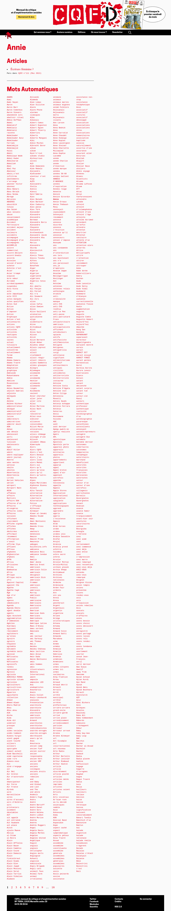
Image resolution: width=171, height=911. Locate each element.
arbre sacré (59, 554)
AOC (55, 422)
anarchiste (35, 705)
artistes (57, 787)
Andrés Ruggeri (38, 825)
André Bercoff (37, 805)
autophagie (81, 455)
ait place (12, 825)
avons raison (83, 636)
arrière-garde (60, 713)
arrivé (56, 715)
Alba (32, 117)
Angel (33, 828)
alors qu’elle (37, 470)
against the (13, 585)
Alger (33, 268)
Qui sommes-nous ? (42, 32)
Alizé (33, 337)
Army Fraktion (60, 677)
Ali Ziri (34, 299)
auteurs (80, 401)
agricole (11, 674)
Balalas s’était (84, 853)
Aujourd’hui (82, 322)
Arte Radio (58, 751)
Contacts (119, 899)
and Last (34, 787)
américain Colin (38, 570)
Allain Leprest (38, 347)
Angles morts (36, 853)
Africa (10, 562)
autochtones (82, 424)
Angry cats (35, 869)
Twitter (93, 899)
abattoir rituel (15, 117)
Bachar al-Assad (84, 746)
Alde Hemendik (37, 166)
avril (79, 662)
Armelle (57, 649)
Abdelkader (12, 135)
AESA (9, 491)
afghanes (11, 552)
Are (55, 593)
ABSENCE (11, 202)
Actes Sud (12, 304)
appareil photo (61, 447)
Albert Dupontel (38, 125)
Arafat (56, 539)
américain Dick (38, 577)
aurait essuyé (83, 355)
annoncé (57, 220)
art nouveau (59, 749)
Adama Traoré (13, 363)
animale (57, 97)
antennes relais (61, 289)
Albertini (35, 133)
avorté (79, 649)
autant (79, 381)
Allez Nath (35, 409)
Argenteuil (58, 608)
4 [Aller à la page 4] (20, 887)
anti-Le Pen (59, 312)
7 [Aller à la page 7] (33, 887)
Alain (9, 840)
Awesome (80, 674)
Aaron (9, 105)
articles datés (61, 779)
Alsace (33, 488)
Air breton (12, 774)
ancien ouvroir (38, 751)
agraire (11, 639)
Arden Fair (58, 588)
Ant (55, 281)
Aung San (80, 330)
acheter (11, 266)
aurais (79, 347)
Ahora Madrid (13, 705)
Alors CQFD (35, 450)
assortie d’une (84, 148)
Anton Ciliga (60, 393)
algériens (35, 278)
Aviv (78, 608)
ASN (55, 818)
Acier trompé (13, 273)
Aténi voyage (83, 171)
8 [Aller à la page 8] (38, 887)
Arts (55, 795)
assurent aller (84, 153)
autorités (81, 465)
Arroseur (57, 728)
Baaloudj (80, 713)
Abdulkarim (12, 161)
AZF (78, 697)
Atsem (79, 186)
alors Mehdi (36, 462)
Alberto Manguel (38, 138)
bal (78, 828)
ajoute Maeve (13, 830)
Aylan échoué (83, 677)
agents (10, 613)
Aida (9, 718)
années (56, 171)
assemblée (58, 843)
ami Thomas (35, 641)
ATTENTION (81, 243)
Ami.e (33, 644)
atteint (80, 204)
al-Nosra (11, 838)
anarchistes (36, 723)
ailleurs (11, 743)
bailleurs (81, 790)
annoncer (57, 235)
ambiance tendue (38, 554)
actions (11, 324)
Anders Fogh (36, 797)
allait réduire (38, 360)
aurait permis (83, 360)
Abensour (11, 171)
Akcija (10, 833)
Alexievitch (36, 250)
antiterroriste (61, 376)
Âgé (8, 593)
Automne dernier (84, 442)
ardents (57, 590)
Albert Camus (36, 123)
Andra (33, 800)
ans (55, 245)
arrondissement (61, 720)
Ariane (56, 616)
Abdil (9, 153)
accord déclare (14, 253)
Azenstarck (81, 695)
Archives (57, 575)
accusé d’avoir (14, 263)
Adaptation (12, 365)
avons (79, 618)
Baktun (79, 825)
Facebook (94, 902)
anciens (34, 764)
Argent (56, 605)
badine (79, 761)
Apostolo (57, 442)
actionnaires (13, 322)
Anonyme (57, 243)
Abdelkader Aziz (15, 138)
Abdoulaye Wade (14, 156)
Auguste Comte (83, 317)
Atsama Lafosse (84, 184)
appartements (60, 460)
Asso (78, 107)
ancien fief (36, 749)
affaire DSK (13, 501)
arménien (57, 659)
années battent (61, 176)
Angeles (34, 835)
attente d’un (83, 240)
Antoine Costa (60, 386)
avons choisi (83, 623)
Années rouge (60, 189)
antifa (56, 337)
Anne (55, 130)
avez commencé (83, 547)
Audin (79, 307)
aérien (10, 483)
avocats (80, 611)
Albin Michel (36, 143)
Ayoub (79, 685)
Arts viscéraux (61, 797)
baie (78, 784)
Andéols (34, 795)
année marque (60, 169)
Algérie (34, 271)
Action (10, 307)
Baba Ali (80, 715)
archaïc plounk (61, 567)
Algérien (34, 273)
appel (56, 468)
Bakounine (81, 823)
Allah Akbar (36, 342)
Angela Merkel (37, 833)
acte (9, 291)
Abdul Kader (13, 158)
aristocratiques (61, 621)
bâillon (80, 797)
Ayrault (80, 692)
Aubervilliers (83, 273)
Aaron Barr (12, 107)
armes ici (58, 669)
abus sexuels (13, 212)
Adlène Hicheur (14, 404)
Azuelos (80, 710)
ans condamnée (60, 248)
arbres (56, 557)
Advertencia (13, 473)
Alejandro (35, 171)
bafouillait (82, 764)
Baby (78, 731)
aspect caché (60, 828)
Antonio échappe (61, 404)
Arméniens (58, 662)
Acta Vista (12, 289)
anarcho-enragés (38, 731)
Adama (9, 358)
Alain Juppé (13, 866)
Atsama (79, 181)
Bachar (79, 743)
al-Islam (11, 835)
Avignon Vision (84, 582)
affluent (11, 547)
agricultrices (14, 687)
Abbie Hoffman (14, 120)
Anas (32, 741)
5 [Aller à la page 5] (25, 887)
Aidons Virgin (14, 736)
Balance (80, 858)
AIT (8, 815)
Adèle (9, 378)
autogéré (80, 434)
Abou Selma (12, 194)
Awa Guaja (81, 667)
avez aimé (81, 539)
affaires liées (14, 511)
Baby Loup (81, 736)
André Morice (36, 818)
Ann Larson (58, 123)
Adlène (10, 401)
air (8, 769)
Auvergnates (82, 498)
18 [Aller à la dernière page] (53, 887)
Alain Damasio (14, 853)
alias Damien (36, 307)
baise (79, 800)
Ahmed (9, 700)
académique (12, 220)
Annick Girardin (61, 197)
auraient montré (84, 345)
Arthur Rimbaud (61, 761)
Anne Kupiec (59, 140)
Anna (55, 125)
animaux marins (61, 102)
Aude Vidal (81, 289)
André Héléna (36, 812)
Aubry (79, 276)
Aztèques (80, 708)
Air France (12, 787)
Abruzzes (11, 199)
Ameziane (34, 631)
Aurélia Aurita (84, 368)
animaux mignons (61, 105)
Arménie (57, 657)
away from (81, 672)
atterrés (80, 248)
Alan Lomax (35, 102)
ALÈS (32, 181)
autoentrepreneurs (85, 432)
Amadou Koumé (36, 516)
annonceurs (58, 238)
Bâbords (80, 720)
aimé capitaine (14, 756)
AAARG (9, 97)
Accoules (11, 261)
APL (55, 437)
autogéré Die (83, 437)
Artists (57, 792)
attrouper (81, 266)
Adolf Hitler (13, 450)
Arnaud (56, 682)
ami (31, 634)
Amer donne (35, 562)
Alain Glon (12, 864)
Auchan (79, 278)
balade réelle (83, 840)
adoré (9, 452)
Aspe (55, 825)
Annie (56, 199)
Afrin (9, 572)
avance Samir (83, 511)
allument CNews (38, 442)
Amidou (33, 646)
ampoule (34, 680)
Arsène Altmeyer (61, 736)
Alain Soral (13, 871)
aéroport (11, 485)
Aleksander (35, 174)
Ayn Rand (80, 682)
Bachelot (80, 749)
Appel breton (60, 470)
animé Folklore (61, 107)
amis (32, 662)
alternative (36, 493)
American (34, 611)
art (55, 738)
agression (12, 669)
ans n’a (57, 261)
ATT (78, 189)
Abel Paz (11, 169)
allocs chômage (38, 434)
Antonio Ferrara (61, 406)
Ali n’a (34, 294)
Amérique (34, 621)
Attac (79, 192)
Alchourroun (36, 158)
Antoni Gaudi (60, 401)
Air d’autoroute (15, 777)
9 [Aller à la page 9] (42, 887)
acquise (11, 276)
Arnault (57, 687)
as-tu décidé (60, 802)
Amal (32, 519)
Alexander (35, 212)
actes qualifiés (15, 301)
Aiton (9, 828)
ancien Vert (36, 759)
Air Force (12, 784)
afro (9, 580)
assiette (57, 869)
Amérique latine (38, 623)
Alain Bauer (13, 846)
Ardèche (57, 582)
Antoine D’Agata (61, 388)
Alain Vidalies (14, 876)
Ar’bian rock (60, 800)
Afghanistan (13, 554)
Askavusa (57, 812)
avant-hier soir (84, 519)
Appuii (56, 521)
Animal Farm (36, 874)
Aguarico (11, 692)
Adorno (10, 460)
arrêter (57, 700)
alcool (33, 161)
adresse (11, 465)
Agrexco (11, 672)
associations (83, 125)
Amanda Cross (36, 526)
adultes (11, 470)
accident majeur (15, 227)
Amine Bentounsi (38, 659)
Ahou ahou (12, 710)
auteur (79, 393)
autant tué (81, 391)
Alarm (33, 107)
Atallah (80, 158)
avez (78, 537)
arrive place (60, 718)
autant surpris (84, 388)
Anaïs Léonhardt (38, 697)
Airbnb (10, 790)
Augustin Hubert (84, 319)
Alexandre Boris (38, 222)
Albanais (34, 120)
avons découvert (84, 626)
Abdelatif (12, 125)
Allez (33, 404)
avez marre (81, 560)
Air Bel (11, 772)
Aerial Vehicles (15, 480)
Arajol (56, 542)
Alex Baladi (36, 199)
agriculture (13, 690)
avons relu (81, 639)
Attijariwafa (83, 253)
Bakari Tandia (83, 818)
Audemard (80, 291)
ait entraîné (13, 820)
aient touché (13, 741)
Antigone (57, 345)
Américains (35, 603)
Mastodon (94, 904)
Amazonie (34, 542)
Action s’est (13, 319)
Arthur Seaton (60, 764)
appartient (58, 462)
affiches (11, 526)
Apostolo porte (61, 444)
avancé (79, 508)
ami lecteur (36, 636)
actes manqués (14, 299)
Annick (56, 194)
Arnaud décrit (60, 685)
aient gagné (13, 738)
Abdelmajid (12, 146)
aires (9, 797)
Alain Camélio (14, 848)
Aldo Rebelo (36, 169)
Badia (79, 756)
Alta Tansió (36, 491)
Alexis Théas (36, 255)
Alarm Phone (36, 110)
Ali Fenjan (35, 289)
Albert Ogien (36, 128)
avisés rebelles (84, 605)
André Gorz (35, 810)
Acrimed (11, 281)
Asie (55, 810)
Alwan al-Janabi (38, 513)
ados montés (13, 462)
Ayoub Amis (81, 687)
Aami (9, 100)
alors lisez (36, 460)
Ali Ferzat (35, 291)
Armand (56, 629)
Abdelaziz (12, 128)
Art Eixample (60, 741)
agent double (13, 611)
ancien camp (36, 746)
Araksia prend (60, 547)
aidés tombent (14, 733)
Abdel (9, 123)
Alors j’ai (35, 457)
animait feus (36, 871)
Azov (78, 705)
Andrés (33, 823)
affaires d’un (14, 503)
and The (34, 790)
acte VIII (12, 296)
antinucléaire (60, 365)
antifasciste (60, 340)
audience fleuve (84, 304)
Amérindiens (36, 618)
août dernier (60, 427)
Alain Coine (13, 851)
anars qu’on (36, 738)
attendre (80, 227)
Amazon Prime (36, 539)
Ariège (56, 618)
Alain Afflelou (14, 843)
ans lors (57, 255)
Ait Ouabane (13, 823)
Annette (57, 192)
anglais (34, 846)
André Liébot (36, 815)
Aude (78, 281)
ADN (8, 427)
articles (57, 777)
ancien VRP (35, 761)
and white (35, 792)
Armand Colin (60, 631)
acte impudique (14, 294)
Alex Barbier (36, 202)
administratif (14, 411)
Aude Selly (81, 286)
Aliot (33, 330)
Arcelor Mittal (61, 562)
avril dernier (83, 664)
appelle (57, 485)
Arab (55, 524)
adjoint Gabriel (15, 391)
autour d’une (83, 485)
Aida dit (11, 720)
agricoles (12, 682)
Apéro (56, 434)
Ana (31, 685)
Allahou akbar (37, 345)
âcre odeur (12, 278)
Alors (33, 447)
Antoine (57, 383)
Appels (56, 488)
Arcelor (57, 560)
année (56, 158)
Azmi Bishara (83, 703)
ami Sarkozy (36, 639)
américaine (35, 600)
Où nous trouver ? (99, 32)
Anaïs (33, 692)
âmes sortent (36, 629)
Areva (56, 598)
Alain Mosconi (14, 869)
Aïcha (9, 715)
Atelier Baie (83, 166)
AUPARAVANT (81, 335)
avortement (81, 651)
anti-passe (58, 314)
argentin (57, 611)
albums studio (37, 156)
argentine (58, 613)
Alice (33, 309)
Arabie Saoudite (61, 537)
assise (56, 876)
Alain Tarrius (14, 874)
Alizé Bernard (37, 340)
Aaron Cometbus (14, 110)
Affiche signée (14, 524)
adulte (10, 468)
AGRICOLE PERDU (14, 677)
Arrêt (56, 692)
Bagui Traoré (83, 779)
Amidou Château (38, 649)
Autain (79, 378)
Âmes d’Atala (36, 626)
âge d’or (11, 595)
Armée (56, 644)
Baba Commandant (84, 718)
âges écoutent (14, 616)
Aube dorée (81, 271)
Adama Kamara (13, 360)
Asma (55, 815)
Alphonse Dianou (38, 485)
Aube (78, 268)
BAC (78, 738)
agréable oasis (14, 651)
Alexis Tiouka (37, 258)
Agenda (10, 605)
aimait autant (14, 751)
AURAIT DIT (81, 352)
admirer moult (14, 424)
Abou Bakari (13, 189)
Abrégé (10, 197)
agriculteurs (13, 685)
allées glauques (38, 365)
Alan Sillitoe (37, 105)
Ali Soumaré (36, 296)
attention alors (84, 245)
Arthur (56, 754)
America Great (37, 565)
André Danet (36, 807)
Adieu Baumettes (15, 388)
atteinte (80, 217)
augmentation (83, 309)
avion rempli (83, 585)
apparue (57, 465)
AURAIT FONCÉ (83, 358)
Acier (9, 271)
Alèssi (33, 189)
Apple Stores (60, 491)
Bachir (79, 751)
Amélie (33, 560)
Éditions (81, 32)
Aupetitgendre (83, 342)
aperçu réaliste (61, 432)
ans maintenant (61, 258)
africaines (12, 565)
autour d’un (82, 483)
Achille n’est (14, 268)
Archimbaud (58, 572)
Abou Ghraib (13, 192)
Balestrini (81, 864)
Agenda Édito (13, 608)
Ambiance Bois (37, 552)
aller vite (35, 401)
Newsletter (117, 32)
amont (33, 677)
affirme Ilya (13, 544)
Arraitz (57, 690)
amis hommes (36, 664)
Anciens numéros (64, 32)
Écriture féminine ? (22, 69)
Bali (78, 871)
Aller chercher (38, 396)
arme (55, 641)
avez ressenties (84, 565)
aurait (79, 350)
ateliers (80, 169)
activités (12, 330)
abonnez (11, 186)
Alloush (34, 439)
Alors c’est (36, 452)
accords (11, 258)
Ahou (9, 708)
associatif (81, 110)
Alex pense (35, 207)
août (55, 424)
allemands (35, 383)
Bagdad (79, 774)
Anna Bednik (59, 128)
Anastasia (35, 743)
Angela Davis (36, 830)
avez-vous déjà (84, 567)
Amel (32, 557)
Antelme (57, 284)
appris (56, 513)
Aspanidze (58, 823)
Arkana (56, 623)
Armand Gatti (60, 634)
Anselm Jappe (60, 271)
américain (35, 567)
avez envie (81, 552)
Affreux (11, 549)
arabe (56, 529)
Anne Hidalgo (60, 138)
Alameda (34, 100)
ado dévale (12, 432)
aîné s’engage (14, 766)
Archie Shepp (60, 570)
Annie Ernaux (60, 202)
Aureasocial (82, 363)
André (33, 802)
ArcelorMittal (60, 565)
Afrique (11, 575)
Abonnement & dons (26, 17)
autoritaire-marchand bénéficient (83, 459)
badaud (79, 754)
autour (79, 480)
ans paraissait (61, 263)
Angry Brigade (37, 866)
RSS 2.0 (118, 907)
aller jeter (36, 399)
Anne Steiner (60, 146)
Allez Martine (37, 406)
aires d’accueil (15, 800)
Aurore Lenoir (83, 370)
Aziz (78, 700)
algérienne (35, 276)
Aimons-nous (13, 761)
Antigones (58, 347)
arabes (56, 531)
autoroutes (81, 478)
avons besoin (83, 621)
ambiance (34, 549)
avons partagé (83, 634)
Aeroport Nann (14, 488)
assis (56, 871)
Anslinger (58, 278)
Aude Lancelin (83, 284)
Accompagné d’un (15, 240)
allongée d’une (38, 437)
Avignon (80, 580)
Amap (32, 529)
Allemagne (35, 370)
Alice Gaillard (38, 312)
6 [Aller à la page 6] (29, 887)
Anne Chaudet (60, 135)
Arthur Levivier (61, 759)
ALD (31, 164)
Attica (79, 250)
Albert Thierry (38, 130)
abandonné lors (14, 115)
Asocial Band (60, 820)
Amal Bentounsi (38, 521)
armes (56, 664)
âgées (9, 598)
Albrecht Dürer (38, 146)
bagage (79, 766)
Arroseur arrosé (61, 731)
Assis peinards (61, 874)
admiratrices (13, 422)
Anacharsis (35, 690)
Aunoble (80, 332)
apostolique (59, 439)
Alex (32, 197)
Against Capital (15, 582)
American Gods (37, 613)
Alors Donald (36, 455)
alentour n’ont (38, 176)
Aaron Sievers (14, 112)
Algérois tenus (38, 281)
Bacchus (80, 741)
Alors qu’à (35, 468)
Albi (32, 140)
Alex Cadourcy (37, 204)
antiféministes (61, 342)
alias (33, 301)
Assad (56, 840)
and (31, 779)
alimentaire (36, 322)
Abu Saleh (12, 209)
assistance (58, 879)
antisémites (59, 373)
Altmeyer (34, 511)
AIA (8, 713)
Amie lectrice (37, 651)
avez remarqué (83, 562)
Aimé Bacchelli (14, 754)
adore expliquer (15, 455)
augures (80, 312)
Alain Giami (13, 861)
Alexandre (35, 215)
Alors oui (35, 465)
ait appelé (12, 818)
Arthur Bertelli (61, 756)
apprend (57, 508)
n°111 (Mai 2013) (29, 73)
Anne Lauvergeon (61, 143)
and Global (35, 784)
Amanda (33, 524)
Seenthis (94, 907)
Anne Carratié (60, 133)
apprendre (58, 511)
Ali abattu (35, 286)
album (33, 148)
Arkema (56, 626)
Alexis (33, 253)
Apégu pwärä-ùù (61, 429)
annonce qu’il (60, 233)
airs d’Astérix (14, 802)
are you (57, 595)
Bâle (78, 861)
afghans (11, 557)
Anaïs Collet (36, 695)
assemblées (58, 856)
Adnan (9, 429)
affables (11, 493)
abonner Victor (14, 184)
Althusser (35, 508)
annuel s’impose (61, 240)
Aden (9, 386)
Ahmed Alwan (13, 703)
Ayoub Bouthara (84, 690)
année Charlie (60, 161)
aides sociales (14, 731)
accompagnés (13, 243)
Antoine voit (60, 391)
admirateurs (13, 419)
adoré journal (14, 457)
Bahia (79, 782)
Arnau (56, 680)
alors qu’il (36, 473)
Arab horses (59, 526)
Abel (9, 166)
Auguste (80, 314)
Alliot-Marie (36, 427)
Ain (8, 764)
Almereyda (35, 444)
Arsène (56, 733)
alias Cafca (36, 304)
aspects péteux (61, 835)
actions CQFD (13, 327)
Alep (32, 179)
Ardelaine (58, 585)
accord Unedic (14, 255)
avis (78, 598)
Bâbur (79, 728)
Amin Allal (35, 654)
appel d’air (59, 473)
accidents (12, 235)
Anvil (56, 414)
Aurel (79, 365)
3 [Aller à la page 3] (16, 887)
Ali (31, 284)
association (82, 123)
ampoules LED (36, 682)
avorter (80, 654)
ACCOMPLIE (12, 245)
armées (56, 646)
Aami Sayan (12, 102)
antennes (57, 286)
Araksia (57, 544)
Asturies (80, 156)
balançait (81, 856)
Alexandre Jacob (38, 235)
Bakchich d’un (83, 820)
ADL (8, 399)
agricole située (15, 680)
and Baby (34, 782)
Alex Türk (35, 209)
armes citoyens (61, 667)
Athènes (80, 174)
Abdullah (11, 164)
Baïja (79, 787)
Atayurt (80, 161)
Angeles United (38, 838)
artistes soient (61, 790)
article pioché (61, 774)
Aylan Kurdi (82, 680)
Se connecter (146, 899)
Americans (35, 616)
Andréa (33, 820)
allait (33, 350)
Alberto (34, 135)
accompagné (12, 238)
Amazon (33, 537)
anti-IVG (57, 304)
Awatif (79, 669)
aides (9, 728)
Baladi (79, 848)
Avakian (80, 506)
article (57, 766)
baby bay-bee (83, 733)
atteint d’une (83, 212)
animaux (57, 100)
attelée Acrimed (84, 220)
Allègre (34, 368)
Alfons (33, 261)
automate (80, 439)
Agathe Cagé (13, 590)
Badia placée (83, 759)
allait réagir (37, 358)
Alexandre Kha (37, 238)
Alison (33, 335)
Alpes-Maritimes (38, 483)
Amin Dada (35, 657)
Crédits (118, 902)
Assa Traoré (59, 838)
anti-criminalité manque (59, 298)
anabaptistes (36, 687)
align (33, 319)
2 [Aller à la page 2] (12, 887)
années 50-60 (60, 174)
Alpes (33, 480)
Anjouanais (58, 110)
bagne (79, 777)
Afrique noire (14, 577)
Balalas (80, 851)
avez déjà (81, 549)
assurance (81, 151)
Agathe (10, 588)
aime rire (12, 759)
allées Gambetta (38, 363)
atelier (80, 164)
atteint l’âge (83, 215)
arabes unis (59, 534)
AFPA (9, 560)
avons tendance (84, 646)
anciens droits (38, 772)
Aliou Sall (35, 332)
